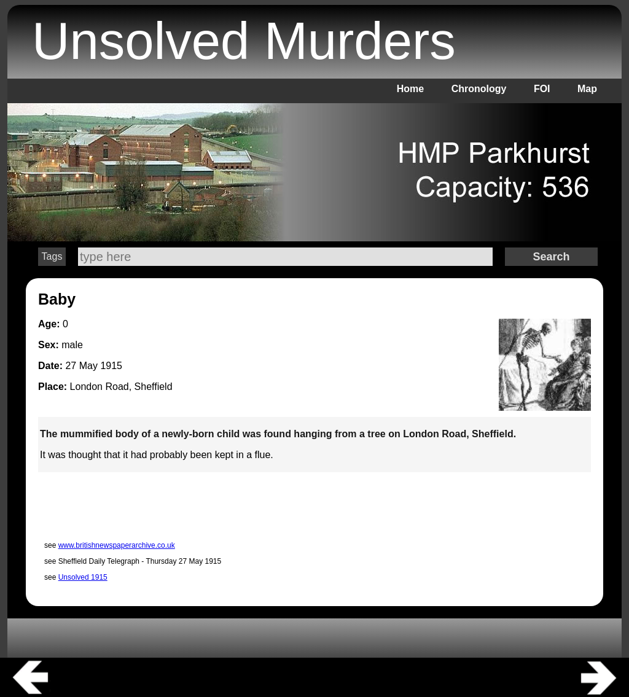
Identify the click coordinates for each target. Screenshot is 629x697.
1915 (111, 365)
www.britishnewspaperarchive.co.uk (116, 545)
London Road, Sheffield (121, 386)
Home (410, 89)
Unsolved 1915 (82, 577)
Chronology (479, 89)
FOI (542, 89)
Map (587, 89)
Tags (52, 256)
